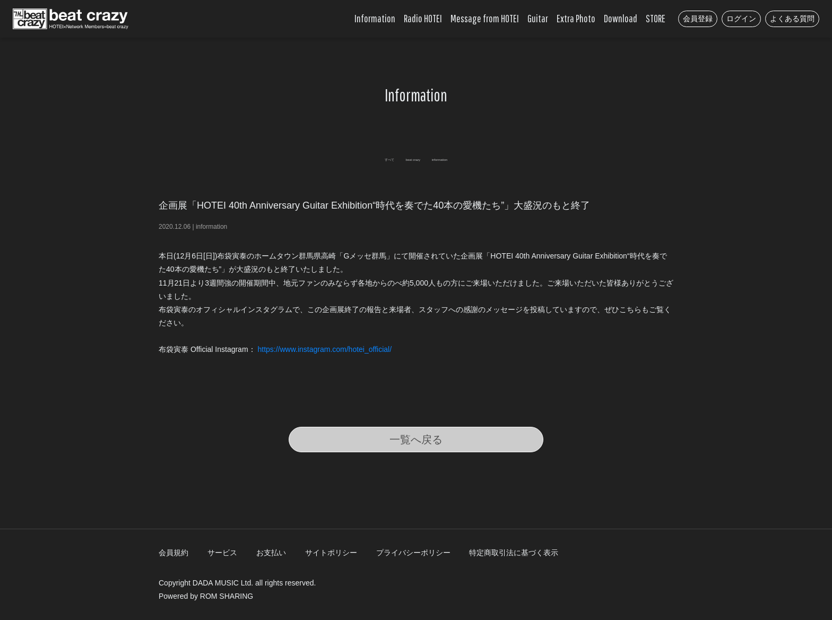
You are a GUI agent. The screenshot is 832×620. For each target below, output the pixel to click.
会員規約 (173, 552)
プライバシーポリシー (413, 552)
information (468, 158)
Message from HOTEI (484, 18)
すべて (356, 158)
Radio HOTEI (423, 18)
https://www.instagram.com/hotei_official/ (325, 349)
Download (620, 18)
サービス (222, 552)
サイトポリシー (331, 552)
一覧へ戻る (416, 439)
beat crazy (409, 158)
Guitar (537, 18)
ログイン (741, 18)
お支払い (271, 552)
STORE (655, 18)
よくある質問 (792, 18)
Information (374, 18)
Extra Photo (576, 18)
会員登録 (698, 18)
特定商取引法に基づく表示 (513, 552)
